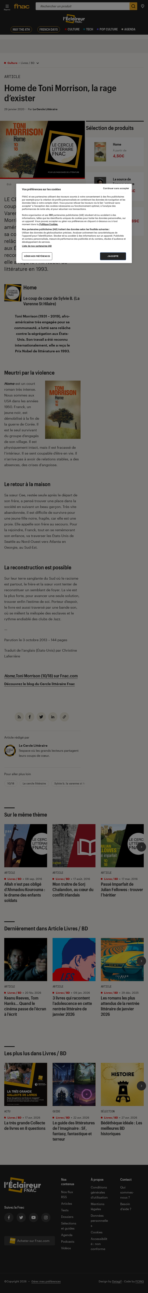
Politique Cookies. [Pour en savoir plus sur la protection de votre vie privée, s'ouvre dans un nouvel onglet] (48, 224)
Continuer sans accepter (116, 188)
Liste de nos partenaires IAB (37, 246)
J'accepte (113, 256)
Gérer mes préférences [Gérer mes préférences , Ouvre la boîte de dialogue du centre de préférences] (37, 256)
